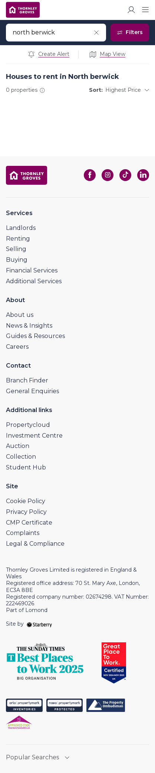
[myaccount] (131, 9)
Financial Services (31, 270)
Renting (18, 238)
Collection (21, 456)
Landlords (21, 227)
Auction (17, 445)
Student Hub (26, 467)
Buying (16, 259)
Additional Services (34, 281)
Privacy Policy (26, 511)
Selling (16, 248)
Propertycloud (28, 424)
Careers (17, 346)
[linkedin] (143, 175)
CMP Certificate (29, 522)
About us (19, 314)
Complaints (22, 532)
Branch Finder (27, 380)
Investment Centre (34, 435)
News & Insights (29, 325)
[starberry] (39, 623)
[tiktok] (125, 175)
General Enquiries (32, 391)
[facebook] (90, 175)
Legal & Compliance (35, 543)
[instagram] (107, 175)
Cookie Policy (25, 501)
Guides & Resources (35, 335)
